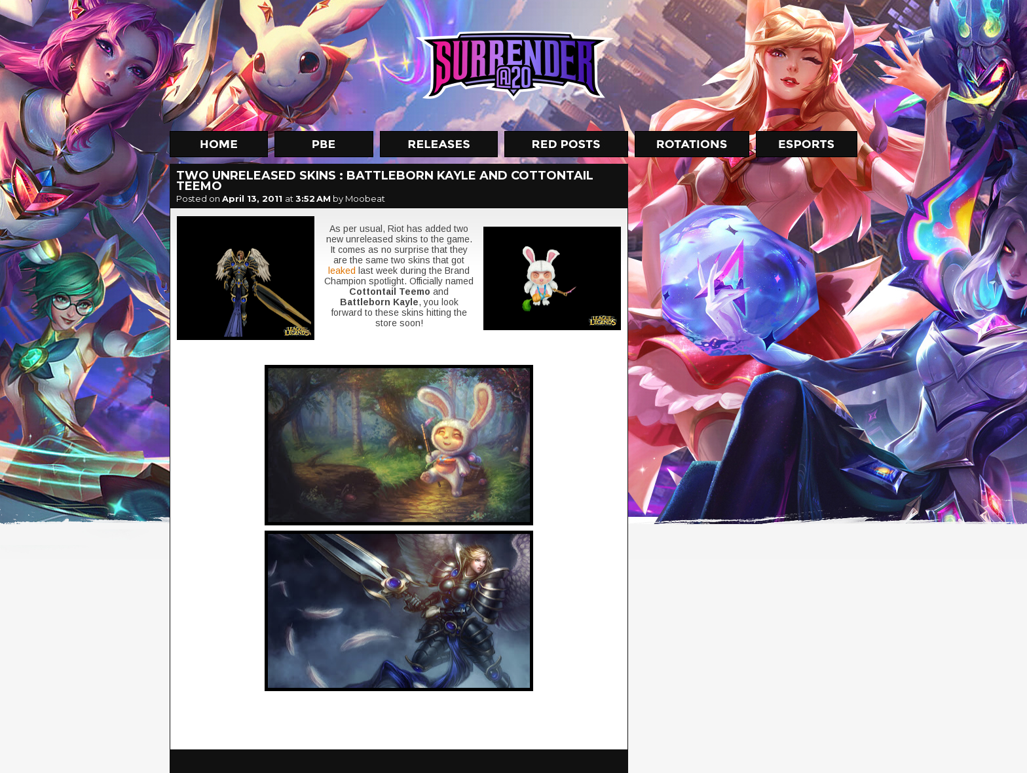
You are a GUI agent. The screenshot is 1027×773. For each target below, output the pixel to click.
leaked (342, 270)
